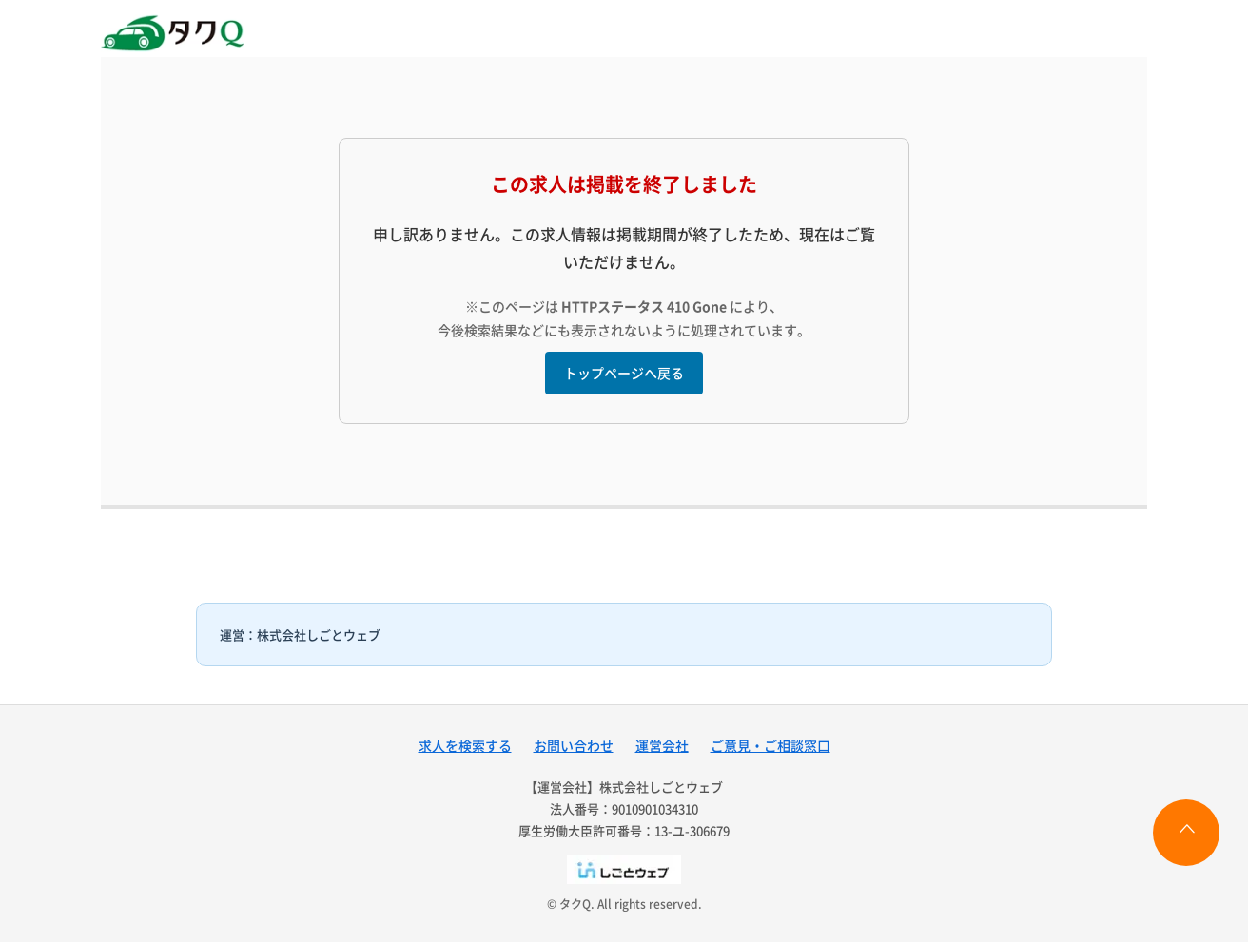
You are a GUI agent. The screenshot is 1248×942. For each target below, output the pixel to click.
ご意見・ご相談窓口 (770, 745)
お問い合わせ (574, 745)
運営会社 (662, 745)
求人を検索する (465, 745)
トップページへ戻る (624, 372)
